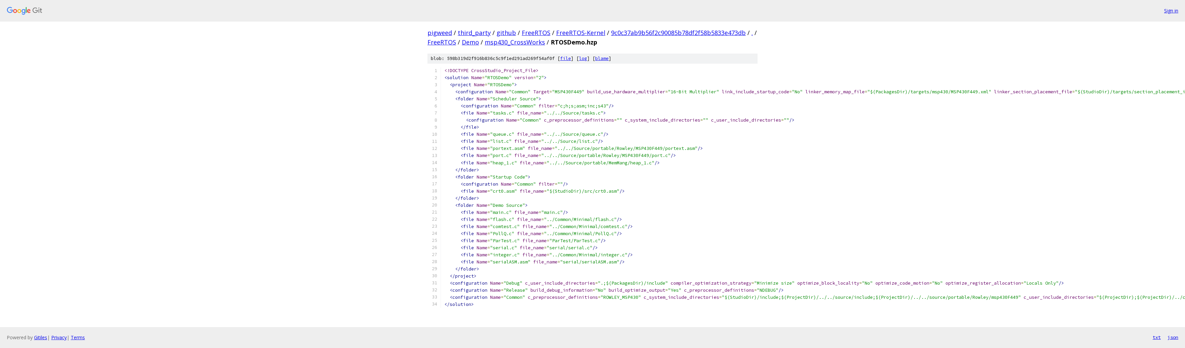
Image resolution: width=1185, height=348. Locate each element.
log (583, 58)
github (506, 33)
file (565, 58)
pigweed (439, 33)
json (1172, 337)
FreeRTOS (536, 33)
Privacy (59, 337)
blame (602, 58)
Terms (78, 337)
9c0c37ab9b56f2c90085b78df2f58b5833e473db (678, 33)
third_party (474, 33)
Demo (470, 42)
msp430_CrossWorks (515, 42)
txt (1157, 337)
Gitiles (40, 337)
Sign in (1171, 10)
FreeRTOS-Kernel (580, 33)
